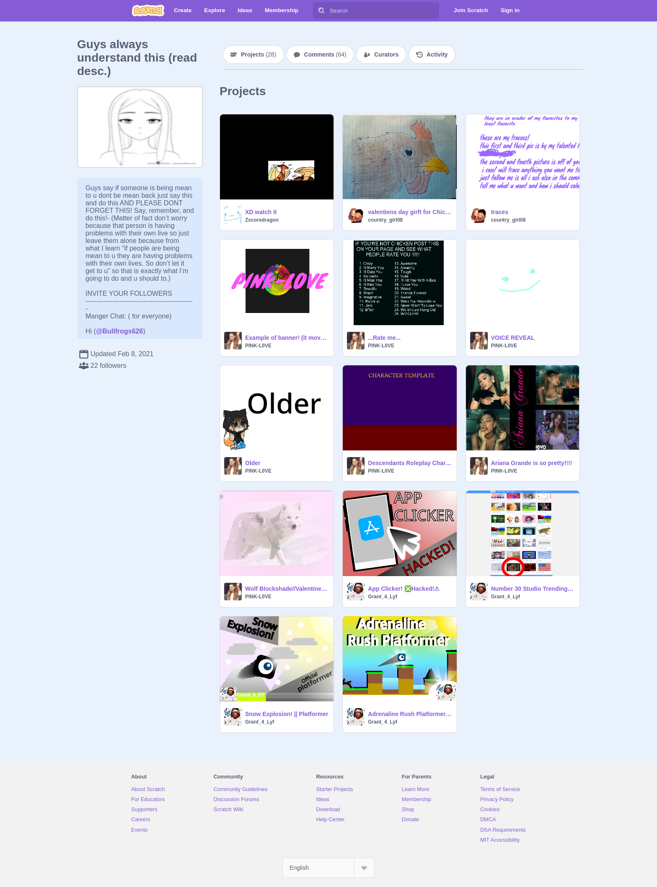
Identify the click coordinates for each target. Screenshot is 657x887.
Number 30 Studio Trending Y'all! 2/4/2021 (532, 588)
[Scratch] (148, 10)
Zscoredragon (262, 220)
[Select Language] (328, 868)
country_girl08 (385, 220)
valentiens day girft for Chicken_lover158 (409, 212)
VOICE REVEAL (513, 337)
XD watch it (261, 212)
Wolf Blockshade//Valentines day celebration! (286, 588)
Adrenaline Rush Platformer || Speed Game (409, 714)
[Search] (321, 10)
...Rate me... (384, 337)
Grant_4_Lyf (382, 597)
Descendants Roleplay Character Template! (409, 463)
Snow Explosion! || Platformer (286, 714)
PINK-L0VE (258, 346)
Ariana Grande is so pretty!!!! (531, 463)
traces (499, 212)
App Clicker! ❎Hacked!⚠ (404, 588)
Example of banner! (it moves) (286, 337)
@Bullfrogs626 (119, 331)
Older (253, 463)
